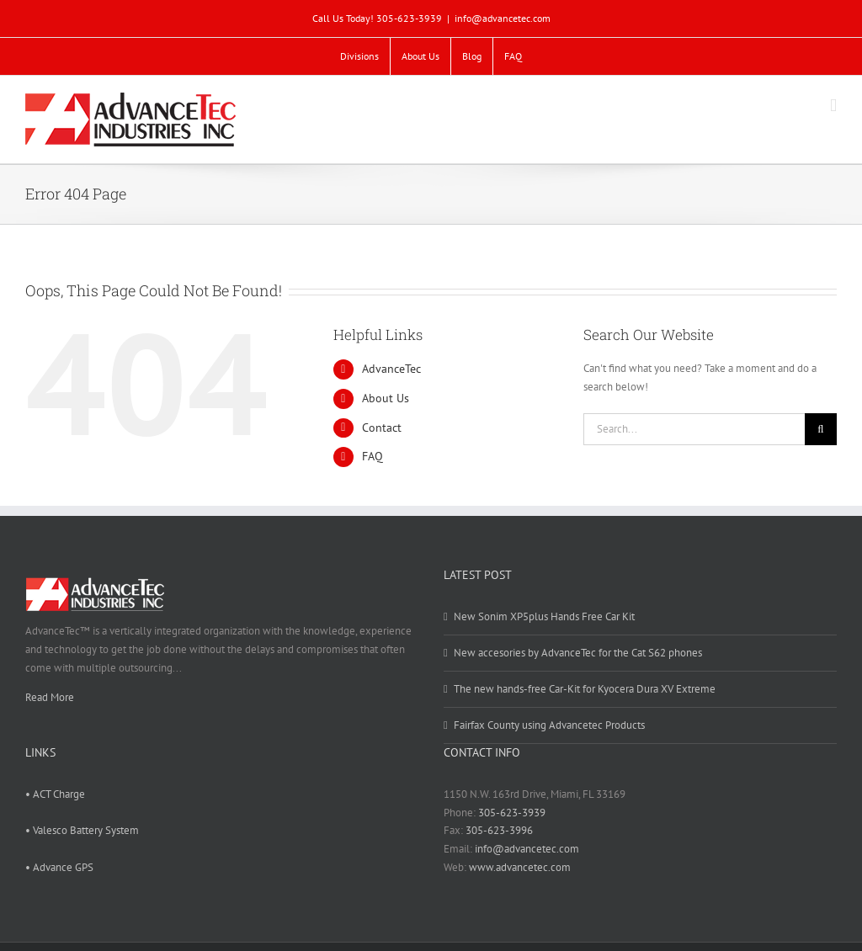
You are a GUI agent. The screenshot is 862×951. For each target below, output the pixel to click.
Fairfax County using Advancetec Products (549, 725)
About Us (385, 398)
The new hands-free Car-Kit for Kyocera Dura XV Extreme (585, 689)
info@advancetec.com (503, 18)
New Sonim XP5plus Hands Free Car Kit (544, 616)
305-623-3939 (511, 812)
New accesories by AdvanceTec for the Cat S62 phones (578, 653)
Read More (49, 697)
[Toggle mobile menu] (833, 105)
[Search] (821, 429)
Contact (382, 427)
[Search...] (694, 429)
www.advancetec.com (520, 867)
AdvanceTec (391, 368)
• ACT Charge (55, 794)
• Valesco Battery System (82, 830)
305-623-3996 (499, 830)
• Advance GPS (59, 867)
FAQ (372, 456)
